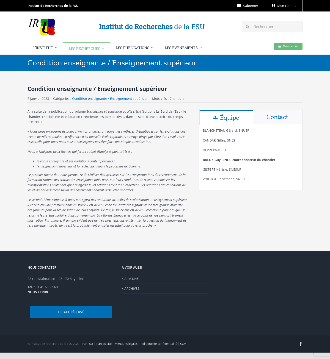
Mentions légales (126, 344)
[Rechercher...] (272, 26)
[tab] (226, 117)
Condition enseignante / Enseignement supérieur (110, 98)
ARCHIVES (131, 288)
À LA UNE (131, 278)
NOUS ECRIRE (38, 292)
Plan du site (104, 344)
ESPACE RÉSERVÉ (71, 312)
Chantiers (177, 98)
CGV (183, 344)
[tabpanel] (250, 157)
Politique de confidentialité (158, 344)
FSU (90, 344)
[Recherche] (247, 26)
